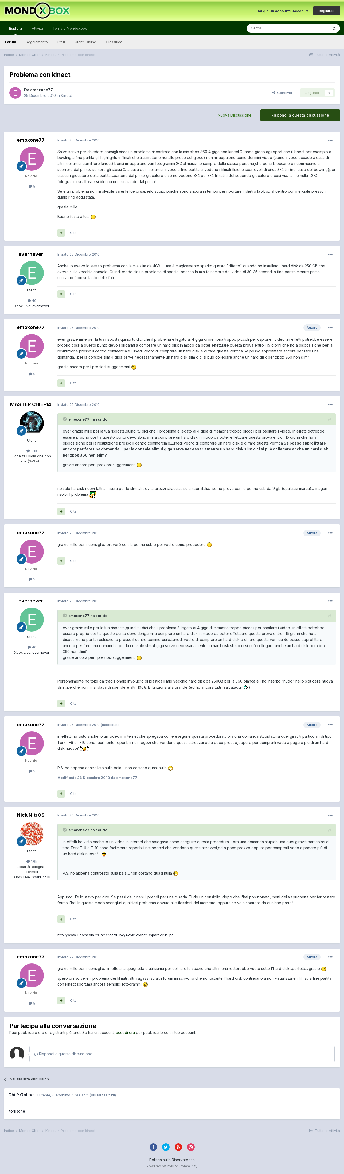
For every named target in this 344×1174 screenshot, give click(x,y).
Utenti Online (85, 42)
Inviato (78, 140)
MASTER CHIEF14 (30, 404)
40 (32, 300)
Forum (10, 42)
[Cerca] (271, 28)
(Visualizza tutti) (102, 1095)
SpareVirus (40, 877)
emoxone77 (41, 90)
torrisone (17, 1111)
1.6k (31, 861)
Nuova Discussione (235, 115)
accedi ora (125, 1032)
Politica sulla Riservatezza (172, 1159)
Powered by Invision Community (172, 1166)
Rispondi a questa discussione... (64, 1054)
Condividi (282, 92)
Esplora (15, 30)
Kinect (66, 95)
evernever (30, 254)
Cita (73, 233)
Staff (61, 42)
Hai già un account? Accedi (282, 11)
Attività (37, 28)
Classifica (114, 42)
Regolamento (37, 42)
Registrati (326, 11)
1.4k (31, 451)
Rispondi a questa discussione (300, 115)
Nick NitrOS (31, 815)
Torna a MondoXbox (70, 28)
